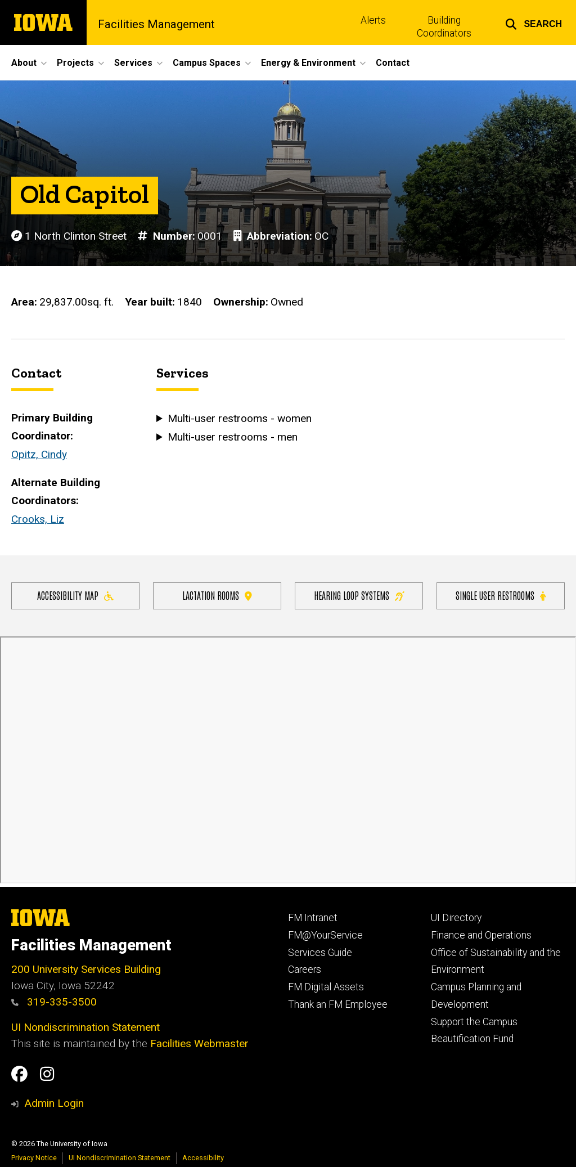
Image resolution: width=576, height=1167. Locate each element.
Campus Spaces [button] (207, 62)
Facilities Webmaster (199, 1043)
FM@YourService (325, 935)
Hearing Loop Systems (359, 595)
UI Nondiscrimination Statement (85, 1027)
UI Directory (456, 917)
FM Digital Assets (326, 987)
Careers (304, 969)
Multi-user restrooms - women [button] (221, 418)
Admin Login (54, 1103)
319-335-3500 (54, 1001)
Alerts (373, 20)
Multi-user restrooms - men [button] (221, 436)
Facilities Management (156, 24)
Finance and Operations (481, 935)
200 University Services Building (86, 969)
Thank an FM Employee (338, 1004)
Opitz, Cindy (39, 454)
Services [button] (133, 62)
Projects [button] (75, 62)
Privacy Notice (34, 1157)
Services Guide (320, 952)
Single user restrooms (501, 595)
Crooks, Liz (37, 519)
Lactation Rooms (217, 595)
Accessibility (203, 1157)
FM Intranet (313, 917)
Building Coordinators (444, 27)
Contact (393, 62)
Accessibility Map (75, 595)
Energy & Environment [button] (308, 62)
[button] (533, 22)
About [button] (24, 62)
